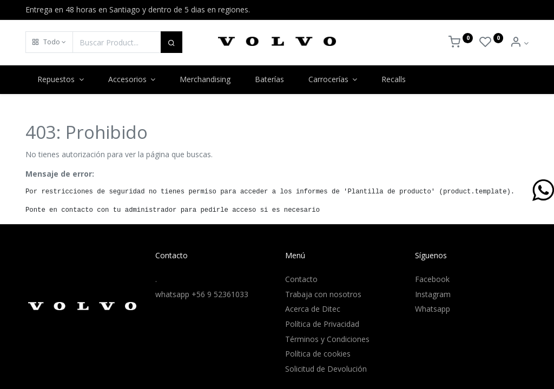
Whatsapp (432, 309)
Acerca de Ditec (312, 309)
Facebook (432, 279)
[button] (49, 42)
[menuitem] (205, 79)
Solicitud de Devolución (326, 369)
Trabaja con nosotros (323, 294)
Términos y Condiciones (327, 339)
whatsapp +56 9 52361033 (201, 294)
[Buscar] (171, 42)
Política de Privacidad (322, 324)
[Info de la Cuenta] (519, 43)
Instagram (433, 294)
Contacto (301, 279)
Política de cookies (318, 353)
